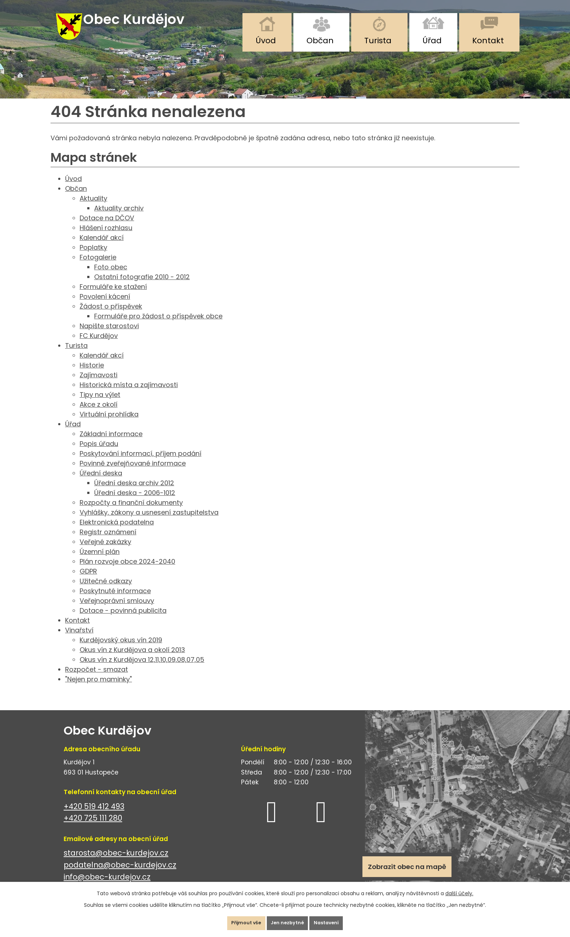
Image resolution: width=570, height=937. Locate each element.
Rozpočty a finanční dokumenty (131, 511)
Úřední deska (101, 482)
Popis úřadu (99, 452)
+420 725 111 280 (93, 827)
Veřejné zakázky (105, 550)
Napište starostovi (109, 334)
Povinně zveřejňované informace (133, 472)
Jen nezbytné (288, 920)
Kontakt (488, 40)
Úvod (266, 40)
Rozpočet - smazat (96, 678)
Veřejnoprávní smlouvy (117, 609)
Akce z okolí (98, 413)
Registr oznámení (108, 541)
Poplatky (93, 256)
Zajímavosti (98, 384)
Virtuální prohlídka (109, 423)
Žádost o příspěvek (111, 315)
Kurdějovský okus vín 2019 (121, 649)
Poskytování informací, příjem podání (140, 462)
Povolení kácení (105, 305)
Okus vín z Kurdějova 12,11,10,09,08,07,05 (142, 668)
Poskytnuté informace (115, 599)
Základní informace (111, 442)
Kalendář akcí (102, 246)
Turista (378, 40)
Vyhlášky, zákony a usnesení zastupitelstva (149, 521)
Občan (320, 40)
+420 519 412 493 (94, 815)
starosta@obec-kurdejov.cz (116, 862)
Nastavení (337, 920)
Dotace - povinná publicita (123, 619)
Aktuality (93, 207)
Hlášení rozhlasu (106, 236)
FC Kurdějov (99, 344)
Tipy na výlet (100, 403)
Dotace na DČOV (107, 227)
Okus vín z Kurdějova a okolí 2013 (132, 658)
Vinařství (79, 639)
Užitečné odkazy (106, 590)
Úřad (432, 40)
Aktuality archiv (119, 217)
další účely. (459, 888)
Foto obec (110, 276)
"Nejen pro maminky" (98, 688)
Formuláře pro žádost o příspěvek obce (158, 325)
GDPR (88, 580)
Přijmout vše (235, 920)
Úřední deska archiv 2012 (134, 491)
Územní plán (100, 560)
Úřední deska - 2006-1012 (134, 501)
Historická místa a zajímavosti (129, 393)
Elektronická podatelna (117, 531)
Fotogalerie (98, 266)
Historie (92, 374)
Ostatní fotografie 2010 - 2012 (142, 285)
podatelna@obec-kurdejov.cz (120, 874)
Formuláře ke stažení (113, 295)
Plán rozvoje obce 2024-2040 (127, 570)
